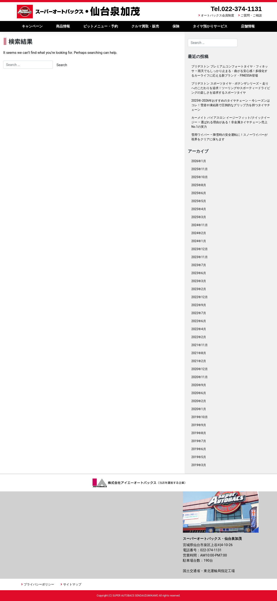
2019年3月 (198, 465)
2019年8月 (198, 433)
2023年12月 (199, 249)
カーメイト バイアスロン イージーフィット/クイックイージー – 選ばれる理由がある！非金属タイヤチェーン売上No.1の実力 (230, 122)
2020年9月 (198, 385)
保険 (175, 26)
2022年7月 (198, 313)
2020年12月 (199, 369)
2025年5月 (198, 201)
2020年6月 (198, 393)
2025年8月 (198, 185)
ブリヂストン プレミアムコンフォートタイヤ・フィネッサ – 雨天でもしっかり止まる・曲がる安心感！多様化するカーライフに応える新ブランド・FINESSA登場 (229, 71)
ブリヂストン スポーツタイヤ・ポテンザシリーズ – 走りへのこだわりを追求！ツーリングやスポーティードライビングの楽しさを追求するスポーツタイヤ (230, 88)
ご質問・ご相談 (251, 15)
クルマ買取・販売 (145, 26)
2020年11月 (199, 377)
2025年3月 (198, 217)
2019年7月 (198, 441)
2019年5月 (198, 457)
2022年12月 (199, 297)
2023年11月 (199, 257)
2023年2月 (198, 289)
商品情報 (63, 26)
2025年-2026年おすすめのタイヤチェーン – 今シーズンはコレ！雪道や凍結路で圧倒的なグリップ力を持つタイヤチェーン (230, 105)
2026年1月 (198, 161)
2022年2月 (198, 337)
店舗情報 (248, 26)
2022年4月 (198, 329)
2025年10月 (199, 177)
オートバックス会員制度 (217, 15)
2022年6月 (198, 321)
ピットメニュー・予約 (100, 26)
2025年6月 (198, 193)
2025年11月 (199, 169)
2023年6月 (198, 273)
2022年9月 (198, 305)
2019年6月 (198, 449)
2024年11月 (199, 225)
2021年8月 (198, 353)
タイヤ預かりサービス (210, 26)
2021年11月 (199, 345)
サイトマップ (72, 584)
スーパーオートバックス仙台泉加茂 (78, 11)
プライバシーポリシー (39, 584)
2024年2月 (198, 233)
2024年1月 (198, 241)
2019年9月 (198, 425)
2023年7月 (198, 265)
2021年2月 (198, 361)
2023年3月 (198, 281)
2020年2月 (198, 401)
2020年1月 (198, 409)
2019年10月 (199, 417)
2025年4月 (198, 209)
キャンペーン (32, 26)
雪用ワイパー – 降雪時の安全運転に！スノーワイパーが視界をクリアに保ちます (229, 137)
